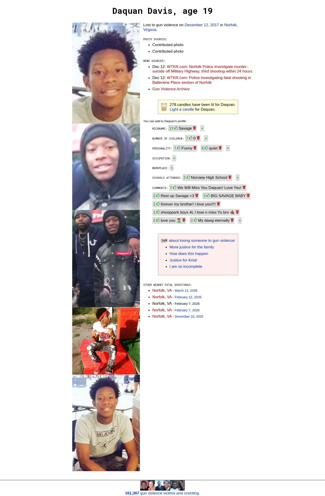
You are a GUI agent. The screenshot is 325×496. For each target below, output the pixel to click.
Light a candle (182, 109)
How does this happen (188, 253)
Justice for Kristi (183, 260)
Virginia (149, 29)
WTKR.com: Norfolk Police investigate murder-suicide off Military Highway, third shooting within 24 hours (202, 69)
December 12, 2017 (202, 25)
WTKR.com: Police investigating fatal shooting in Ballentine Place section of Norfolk (201, 80)
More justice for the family (191, 247)
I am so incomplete (185, 266)
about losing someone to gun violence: (198, 240)
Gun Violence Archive (171, 89)
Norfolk (230, 25)
